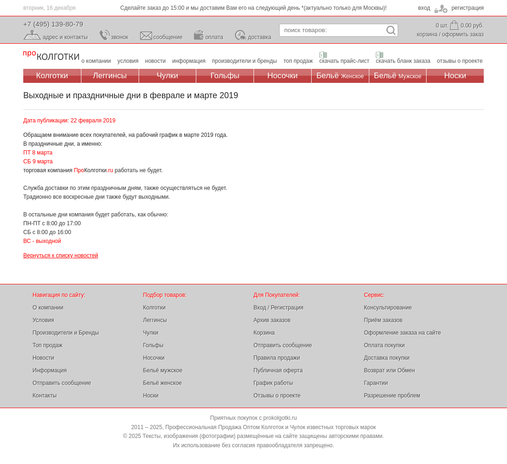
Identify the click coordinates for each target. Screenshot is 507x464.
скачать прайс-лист (344, 61)
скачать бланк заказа (403, 61)
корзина (427, 34)
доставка (259, 37)
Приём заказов (383, 320)
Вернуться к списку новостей (60, 255)
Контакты (45, 395)
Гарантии (376, 383)
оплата (214, 37)
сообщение (168, 37)
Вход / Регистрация (278, 307)
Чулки (167, 75)
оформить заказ (463, 34)
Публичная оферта (278, 370)
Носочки (282, 75)
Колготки (52, 75)
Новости (43, 358)
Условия (43, 320)
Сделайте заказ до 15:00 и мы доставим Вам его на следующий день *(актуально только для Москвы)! (253, 8)
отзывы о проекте (459, 61)
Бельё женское (162, 383)
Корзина (264, 333)
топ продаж (298, 61)
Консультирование (388, 307)
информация (189, 61)
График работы (273, 383)
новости (155, 61)
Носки (455, 75)
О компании (48, 307)
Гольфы (225, 75)
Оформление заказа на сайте (402, 333)
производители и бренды (244, 61)
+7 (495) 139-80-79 (53, 24)
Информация (50, 370)
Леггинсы (110, 75)
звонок (119, 37)
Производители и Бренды (66, 333)
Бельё (340, 75)
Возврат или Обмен (389, 370)
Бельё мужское (163, 370)
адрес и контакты (65, 37)
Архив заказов (272, 320)
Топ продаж (47, 345)
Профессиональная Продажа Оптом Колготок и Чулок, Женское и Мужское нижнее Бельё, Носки (51, 56)
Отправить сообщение (62, 383)
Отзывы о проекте (277, 395)
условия (128, 61)
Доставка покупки (387, 358)
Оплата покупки (384, 345)
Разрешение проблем (392, 395)
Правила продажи (277, 358)
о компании (96, 61)
